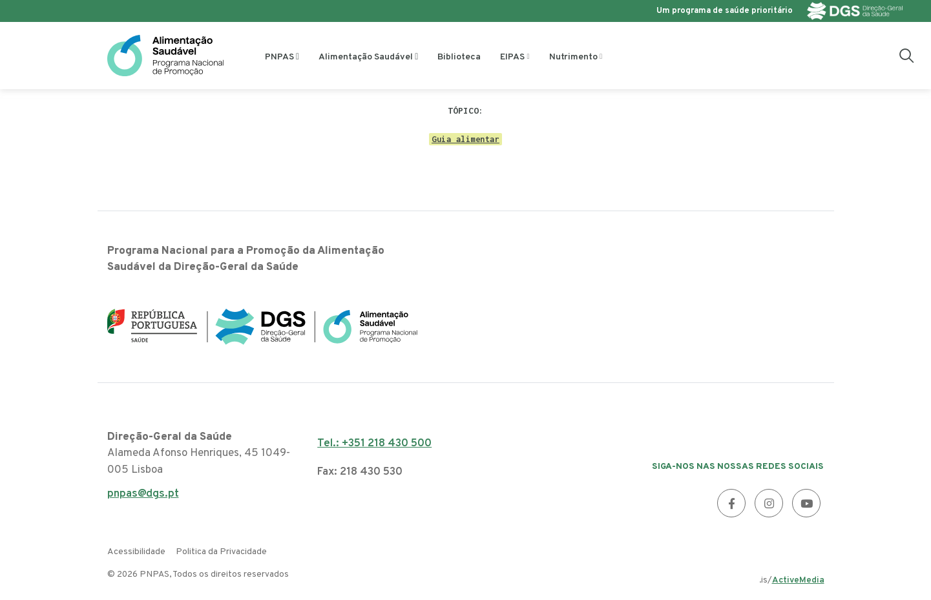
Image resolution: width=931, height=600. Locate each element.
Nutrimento (573, 57)
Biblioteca (459, 57)
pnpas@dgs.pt (143, 497)
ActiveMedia (798, 580)
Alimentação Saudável (366, 57)
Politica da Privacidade (221, 551)
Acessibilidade (136, 551)
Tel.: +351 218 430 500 (374, 444)
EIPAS (512, 57)
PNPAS (279, 57)
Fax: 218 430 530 (360, 472)
